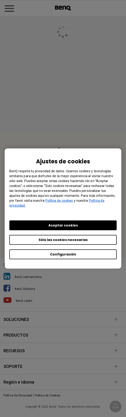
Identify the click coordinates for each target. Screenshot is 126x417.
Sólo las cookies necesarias (63, 239)
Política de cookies (59, 200)
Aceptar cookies (63, 225)
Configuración (63, 254)
